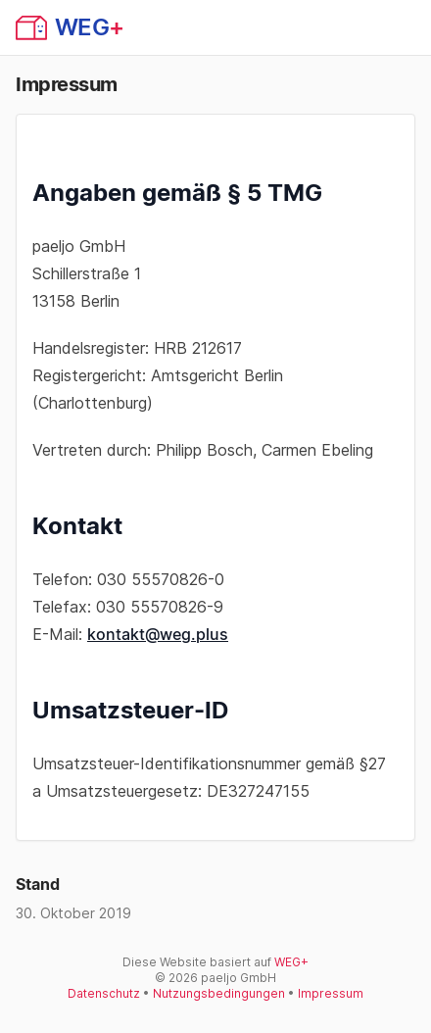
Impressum (330, 993)
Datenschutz (104, 993)
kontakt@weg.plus (157, 634)
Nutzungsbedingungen (219, 993)
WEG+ (291, 962)
